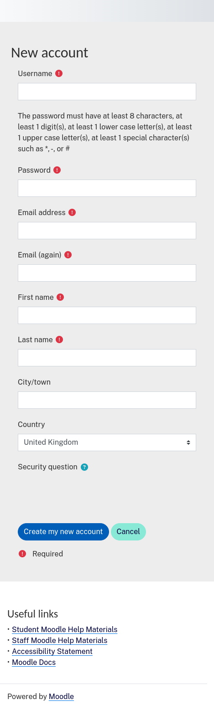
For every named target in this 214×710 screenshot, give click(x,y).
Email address (42, 212)
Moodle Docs (34, 662)
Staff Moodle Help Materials (59, 640)
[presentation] (87, 494)
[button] (84, 467)
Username (35, 73)
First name (36, 297)
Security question (48, 467)
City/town (34, 382)
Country (31, 424)
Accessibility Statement (52, 651)
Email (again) (40, 255)
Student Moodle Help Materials (64, 629)
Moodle (61, 696)
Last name (35, 339)
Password (34, 170)
